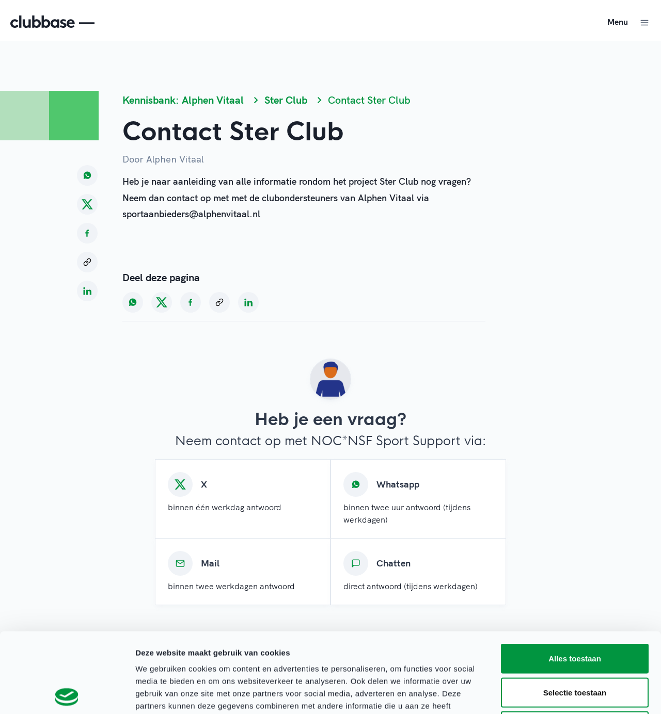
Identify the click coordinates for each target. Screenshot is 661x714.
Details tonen (558, 693)
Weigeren (574, 646)
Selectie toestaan (575, 612)
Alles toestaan (574, 578)
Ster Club (285, 99)
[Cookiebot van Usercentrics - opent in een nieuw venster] (67, 694)
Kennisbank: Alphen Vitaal (183, 99)
